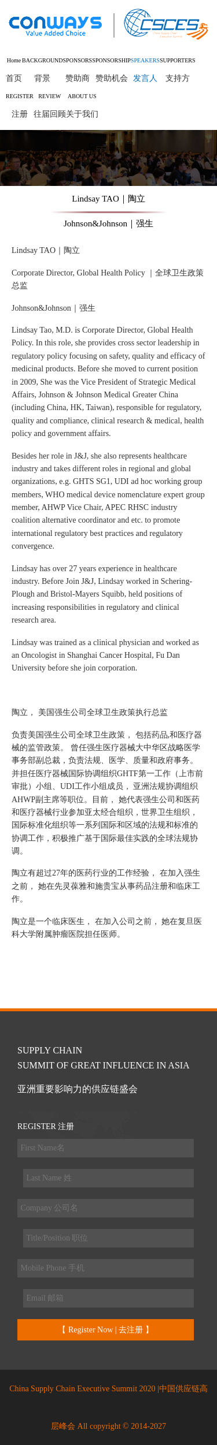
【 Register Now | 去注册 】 (105, 1329)
